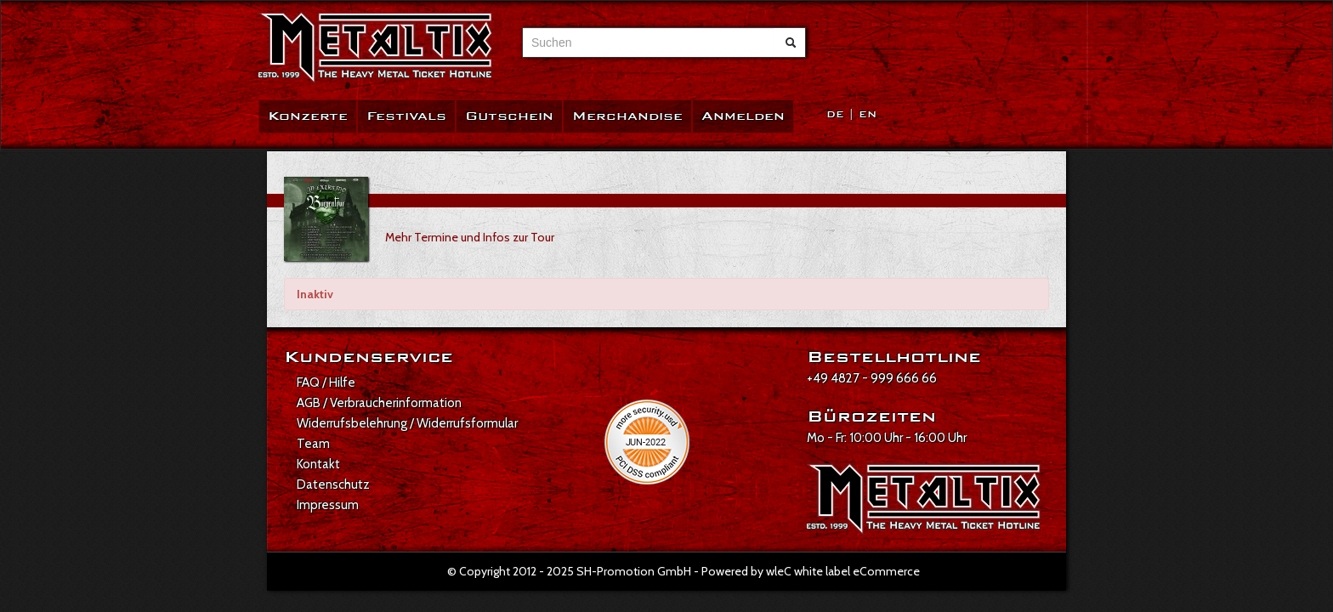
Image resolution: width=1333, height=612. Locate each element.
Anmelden (743, 116)
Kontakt (318, 464)
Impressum (328, 505)
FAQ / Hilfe (326, 382)
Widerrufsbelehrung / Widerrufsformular (407, 423)
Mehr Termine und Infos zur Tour (469, 237)
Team (313, 443)
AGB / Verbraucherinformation (379, 403)
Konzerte (308, 116)
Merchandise (627, 116)
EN (867, 114)
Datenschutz (333, 484)
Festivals (406, 116)
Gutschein (509, 116)
